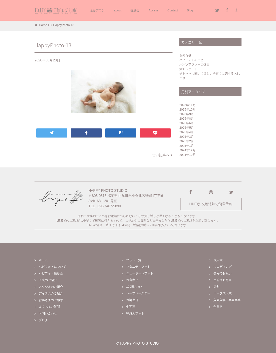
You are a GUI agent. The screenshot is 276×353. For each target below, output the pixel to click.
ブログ (43, 320)
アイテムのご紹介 (51, 293)
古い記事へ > (162, 155)
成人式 (218, 260)
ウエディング (222, 266)
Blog (190, 10)
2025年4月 (186, 132)
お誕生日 (132, 300)
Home (40, 25)
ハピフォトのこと (191, 60)
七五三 (130, 306)
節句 (216, 286)
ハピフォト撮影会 (51, 273)
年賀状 (218, 306)
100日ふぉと (134, 286)
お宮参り (132, 280)
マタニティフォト (138, 266)
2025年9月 (186, 114)
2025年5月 (186, 127)
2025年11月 (187, 105)
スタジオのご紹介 (51, 286)
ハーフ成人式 (222, 293)
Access (153, 10)
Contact (172, 10)
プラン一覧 (133, 260)
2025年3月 (186, 136)
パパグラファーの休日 (194, 64)
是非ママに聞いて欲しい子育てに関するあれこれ (209, 76)
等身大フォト (135, 313)
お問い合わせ (48, 313)
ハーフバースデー (138, 293)
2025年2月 (186, 141)
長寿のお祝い (222, 273)
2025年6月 (186, 123)
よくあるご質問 (49, 306)
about (117, 10)
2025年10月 (187, 109)
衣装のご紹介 (48, 280)
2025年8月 (186, 118)
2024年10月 (187, 154)
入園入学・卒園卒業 (227, 300)
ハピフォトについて (52, 266)
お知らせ (185, 55)
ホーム (43, 260)
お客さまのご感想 (51, 300)
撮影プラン (97, 10)
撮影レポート (188, 69)
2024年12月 (187, 150)
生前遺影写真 (222, 280)
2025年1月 (186, 145)
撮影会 (135, 10)
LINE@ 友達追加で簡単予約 (210, 204)
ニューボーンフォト (139, 273)
